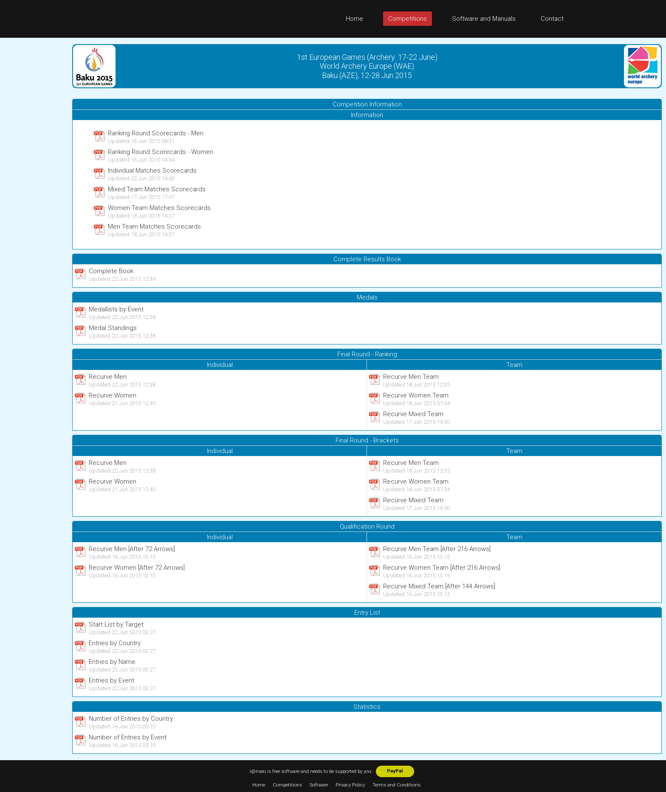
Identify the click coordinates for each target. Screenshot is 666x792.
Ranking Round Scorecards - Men (155, 133)
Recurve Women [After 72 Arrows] (137, 567)
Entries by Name (112, 662)
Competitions (407, 18)
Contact (552, 18)
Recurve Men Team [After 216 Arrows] (437, 549)
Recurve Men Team (411, 377)
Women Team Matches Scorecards (159, 208)
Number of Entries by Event (127, 737)
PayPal (395, 771)
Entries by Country (115, 643)
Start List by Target (116, 624)
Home (354, 18)
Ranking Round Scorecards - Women (160, 152)
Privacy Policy (350, 785)
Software (319, 785)
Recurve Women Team (416, 395)
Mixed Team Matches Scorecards (157, 189)
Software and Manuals (484, 18)
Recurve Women (112, 395)
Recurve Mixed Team (413, 414)
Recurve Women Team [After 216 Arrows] (441, 567)
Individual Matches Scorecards (152, 170)
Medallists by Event (116, 309)
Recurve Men (108, 377)
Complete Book (111, 271)
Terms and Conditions (396, 785)
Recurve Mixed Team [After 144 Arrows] (439, 586)
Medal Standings (113, 328)
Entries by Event (111, 680)
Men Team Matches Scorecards (154, 226)
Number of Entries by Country (131, 718)
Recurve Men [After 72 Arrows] (132, 549)
